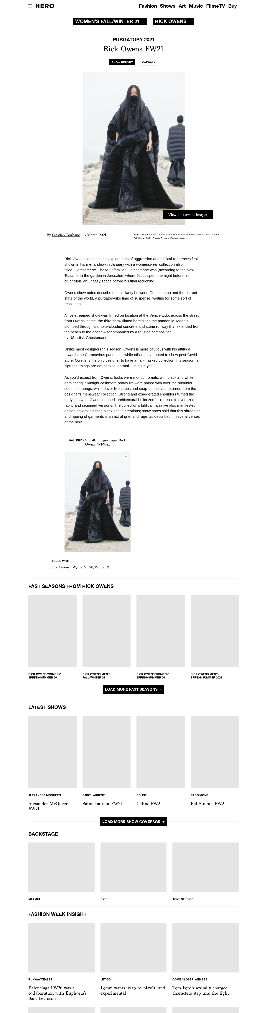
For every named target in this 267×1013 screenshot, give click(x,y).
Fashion (148, 6)
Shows (167, 6)
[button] (60, 567)
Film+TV (215, 6)
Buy (232, 6)
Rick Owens (60, 567)
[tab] (122, 62)
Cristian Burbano (66, 235)
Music (196, 6)
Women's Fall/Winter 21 (91, 567)
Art (182, 6)
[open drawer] (30, 5)
